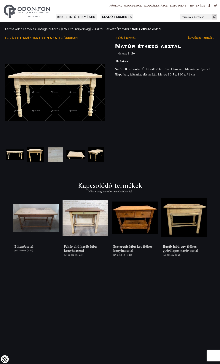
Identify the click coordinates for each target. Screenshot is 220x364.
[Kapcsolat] (178, 5)
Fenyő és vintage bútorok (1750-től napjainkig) (57, 29)
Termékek (12, 29)
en (198, 5)
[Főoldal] (116, 5)
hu (192, 5)
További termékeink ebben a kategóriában (41, 38)
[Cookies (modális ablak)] (5, 359)
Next (96, 92)
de (203, 5)
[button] (133, 5)
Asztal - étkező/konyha (111, 29)
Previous (14, 92)
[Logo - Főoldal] (27, 11)
